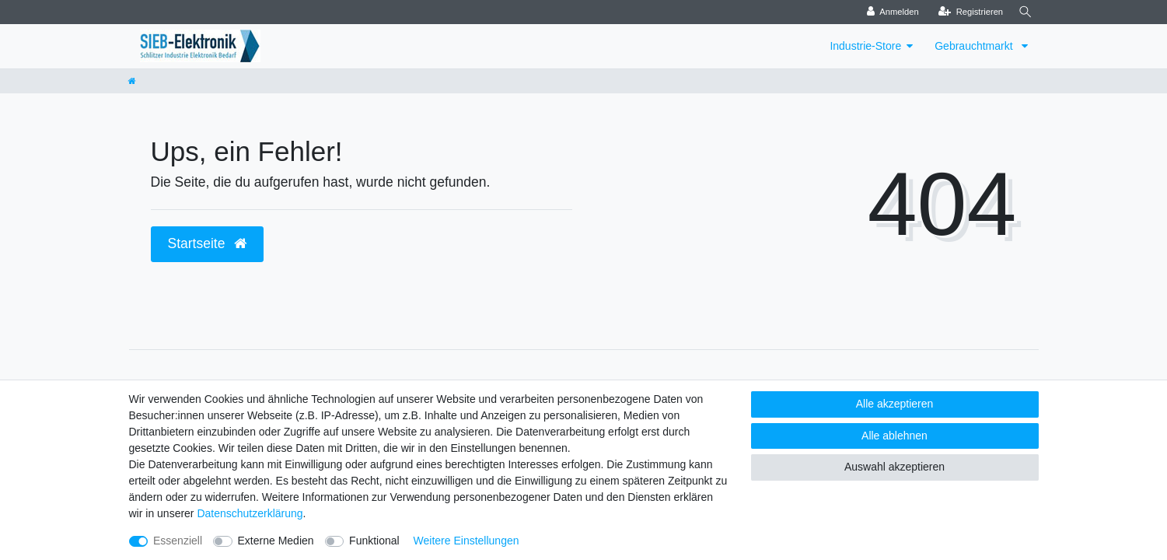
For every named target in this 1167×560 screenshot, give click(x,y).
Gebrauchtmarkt (975, 46)
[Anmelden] (889, 12)
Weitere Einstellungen (466, 540)
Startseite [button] (207, 243)
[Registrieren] (967, 12)
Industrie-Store (865, 46)
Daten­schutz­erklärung (249, 513)
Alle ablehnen (894, 435)
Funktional (374, 540)
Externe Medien (276, 540)
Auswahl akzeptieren (894, 466)
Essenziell (177, 540)
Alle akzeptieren (895, 403)
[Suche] (1023, 12)
